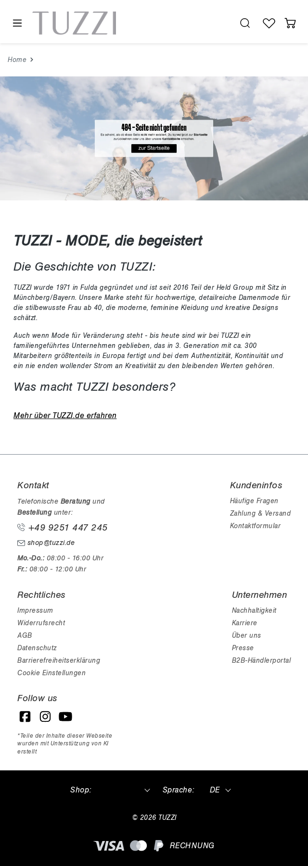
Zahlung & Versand (260, 513)
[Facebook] (25, 716)
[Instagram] (45, 716)
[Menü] (17, 23)
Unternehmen (259, 595)
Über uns (246, 635)
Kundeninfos (256, 485)
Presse (243, 648)
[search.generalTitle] (245, 23)
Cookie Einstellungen (51, 673)
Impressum (35, 610)
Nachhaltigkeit (254, 610)
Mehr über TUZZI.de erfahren (65, 415)
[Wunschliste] (269, 23)
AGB (24, 635)
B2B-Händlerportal (261, 660)
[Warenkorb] (290, 23)
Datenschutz (37, 648)
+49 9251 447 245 (62, 527)
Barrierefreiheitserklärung (58, 660)
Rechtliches (41, 595)
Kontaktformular (255, 526)
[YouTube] (65, 716)
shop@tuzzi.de (46, 543)
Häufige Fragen (254, 501)
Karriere (244, 623)
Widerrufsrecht (41, 623)
